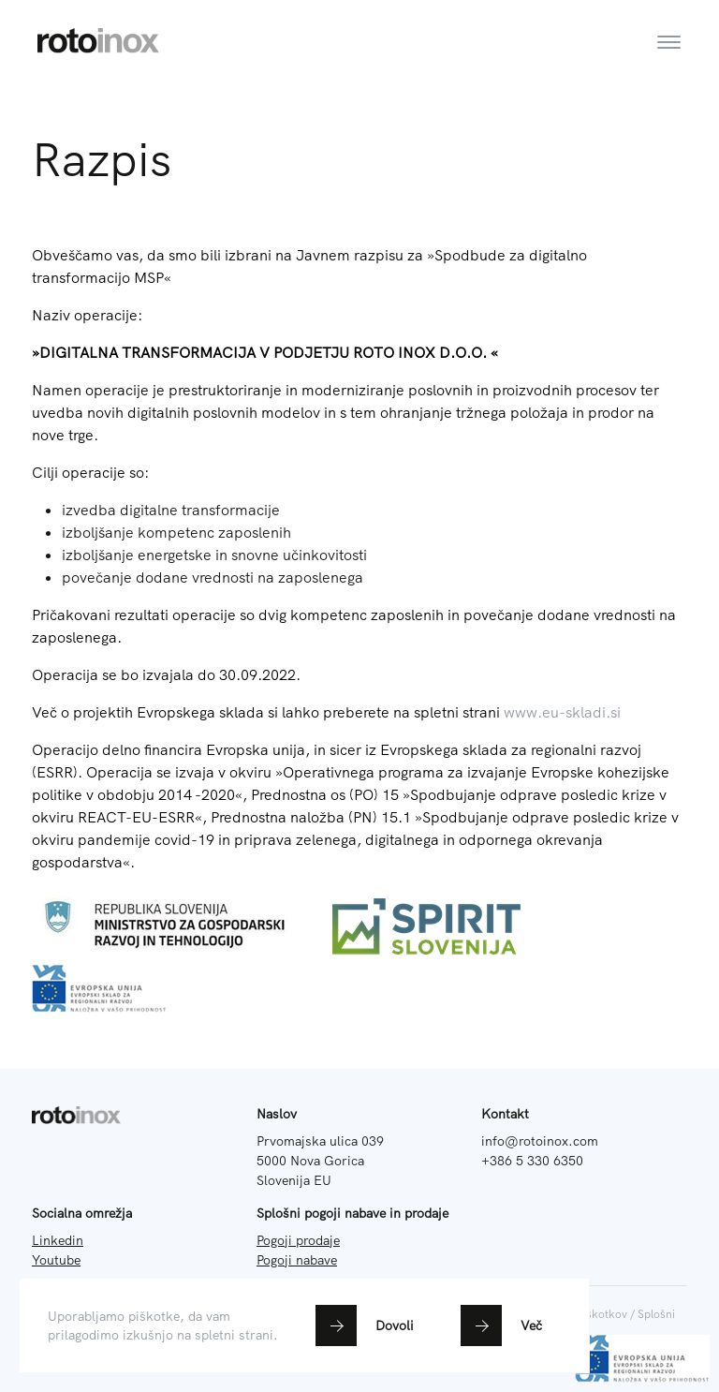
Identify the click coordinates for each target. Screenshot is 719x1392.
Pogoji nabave (297, 1259)
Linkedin (57, 1240)
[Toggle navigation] (669, 29)
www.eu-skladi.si (562, 712)
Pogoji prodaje (298, 1240)
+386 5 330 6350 (532, 1160)
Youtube (56, 1259)
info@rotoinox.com (539, 1141)
